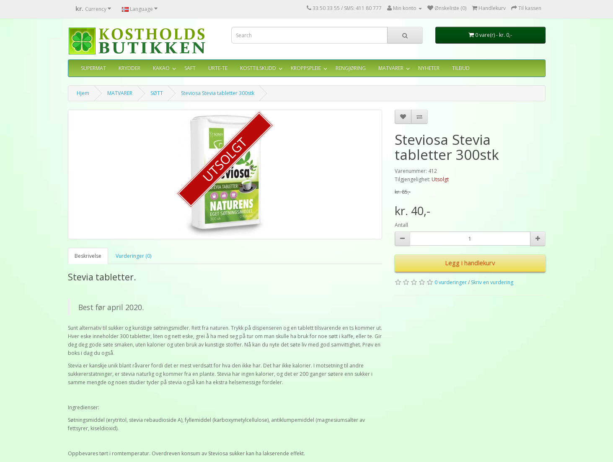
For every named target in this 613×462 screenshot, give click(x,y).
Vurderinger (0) (133, 255)
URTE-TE (218, 68)
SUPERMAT (93, 68)
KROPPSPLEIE (306, 68)
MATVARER (390, 68)
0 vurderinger (451, 282)
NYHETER (429, 68)
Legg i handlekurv (470, 263)
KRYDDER (129, 68)
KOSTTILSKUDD (258, 68)
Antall (401, 224)
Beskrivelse (88, 255)
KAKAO (161, 68)
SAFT (190, 68)
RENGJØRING (351, 68)
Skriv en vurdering (492, 282)
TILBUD (461, 68)
